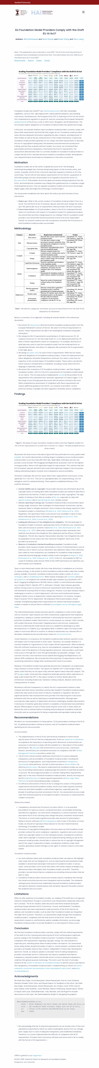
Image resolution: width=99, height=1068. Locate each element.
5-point (33, 353)
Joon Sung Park (29, 1062)
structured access (64, 634)
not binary (71, 577)
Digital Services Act (32, 778)
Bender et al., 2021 (55, 528)
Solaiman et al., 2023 (45, 558)
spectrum (22, 579)
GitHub (47, 60)
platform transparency (48, 821)
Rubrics (31, 60)
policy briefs (66, 968)
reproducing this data (46, 500)
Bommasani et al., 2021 (71, 528)
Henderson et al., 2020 (27, 519)
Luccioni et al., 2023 (44, 519)
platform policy (31, 767)
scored (61, 375)
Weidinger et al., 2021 (26, 530)
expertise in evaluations (74, 739)
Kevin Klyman (48, 39)
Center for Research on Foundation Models (43, 963)
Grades (39, 60)
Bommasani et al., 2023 (27, 558)
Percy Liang (79, 39)
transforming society (51, 111)
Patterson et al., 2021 (70, 511)
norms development (53, 968)
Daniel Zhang (63, 39)
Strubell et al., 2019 (53, 511)
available (17, 457)
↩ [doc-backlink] (47, 1040)
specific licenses (24, 500)
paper (22, 674)
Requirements (19, 60)
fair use (57, 497)
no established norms (35, 577)
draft (25, 122)
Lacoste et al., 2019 (69, 516)
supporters (37, 1055)
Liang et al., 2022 (76, 555)
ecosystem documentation (34, 968)
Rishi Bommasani (31, 39)
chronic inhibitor (70, 764)
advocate (36, 748)
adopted (17, 122)
